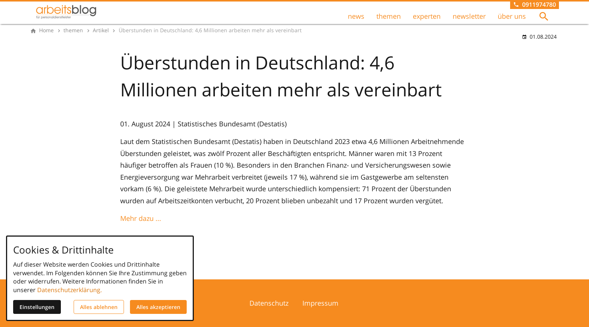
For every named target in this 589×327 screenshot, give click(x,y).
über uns (512, 16)
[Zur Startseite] (66, 12)
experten (427, 16)
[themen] (73, 30)
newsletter (469, 16)
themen (388, 16)
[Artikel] (101, 30)
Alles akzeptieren (158, 306)
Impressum (320, 303)
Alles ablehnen (99, 306)
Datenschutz (268, 303)
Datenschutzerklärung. (69, 290)
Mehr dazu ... (140, 218)
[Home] (46, 30)
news (356, 16)
